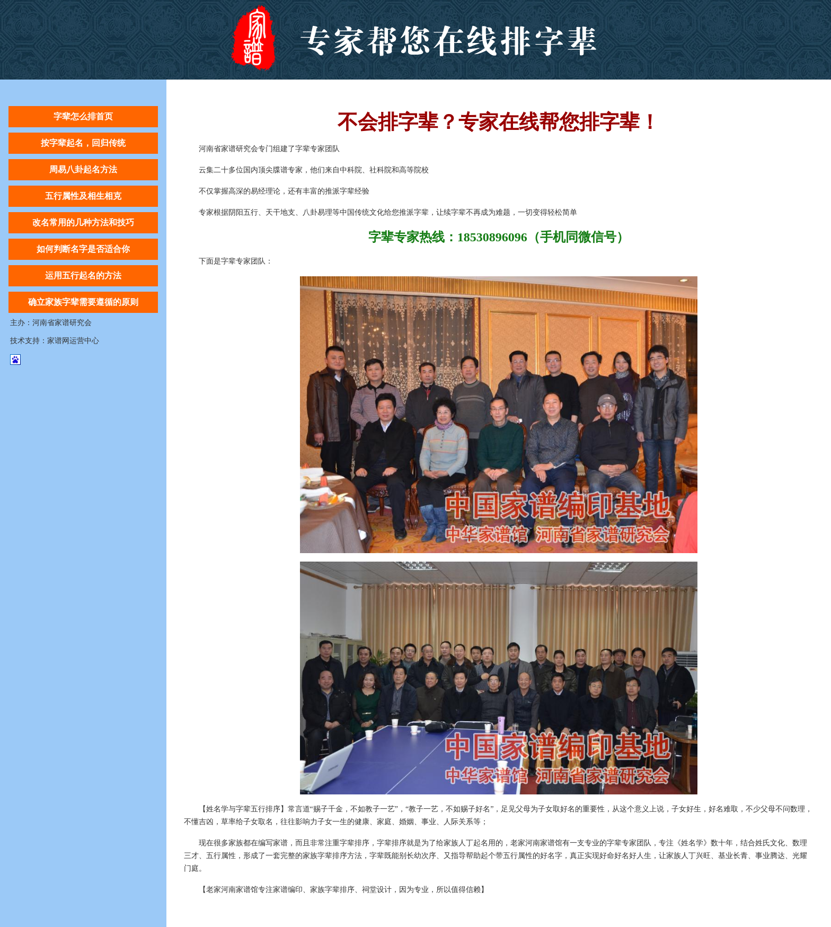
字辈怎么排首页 (83, 116)
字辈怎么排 (416, 40)
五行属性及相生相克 (83, 195)
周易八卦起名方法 (83, 169)
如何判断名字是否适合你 (83, 248)
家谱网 (58, 341)
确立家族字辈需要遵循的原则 (83, 302)
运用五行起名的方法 (83, 275)
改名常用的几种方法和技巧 (83, 222)
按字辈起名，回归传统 (83, 142)
